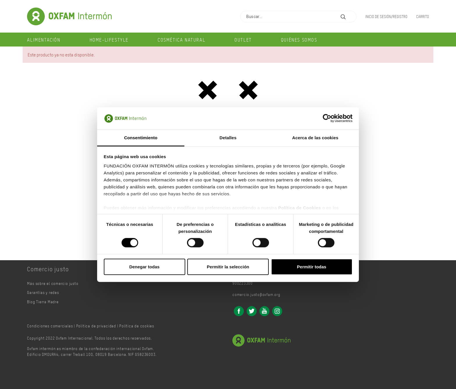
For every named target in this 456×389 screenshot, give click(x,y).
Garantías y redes (43, 292)
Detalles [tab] (228, 137)
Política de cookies (136, 325)
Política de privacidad (96, 325)
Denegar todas (144, 266)
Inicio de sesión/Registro (386, 16)
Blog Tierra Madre (42, 301)
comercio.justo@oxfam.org (256, 294)
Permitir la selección (228, 266)
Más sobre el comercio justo (52, 283)
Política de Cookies (299, 207)
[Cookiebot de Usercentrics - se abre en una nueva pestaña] (327, 118)
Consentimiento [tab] (141, 137)
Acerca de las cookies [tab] (315, 137)
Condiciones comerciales (50, 325)
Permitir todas (311, 266)
